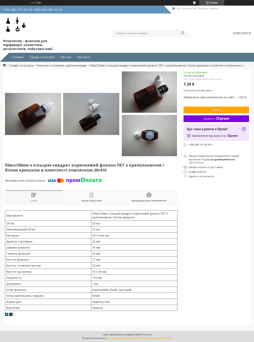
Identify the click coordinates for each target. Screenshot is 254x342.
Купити (216, 110)
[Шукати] (183, 33)
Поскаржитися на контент (122, 338)
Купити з (216, 118)
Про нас (66, 57)
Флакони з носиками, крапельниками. (62, 65)
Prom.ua (147, 334)
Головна (17, 57)
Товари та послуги (42, 57)
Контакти (83, 57)
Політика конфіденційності (156, 338)
